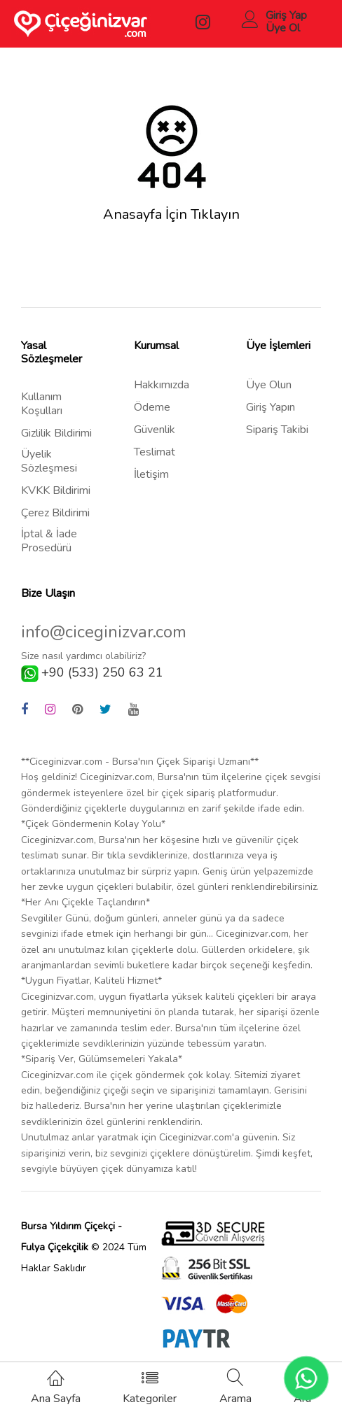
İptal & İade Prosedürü (49, 541)
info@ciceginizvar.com (103, 632)
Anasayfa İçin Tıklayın (171, 214)
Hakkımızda (161, 385)
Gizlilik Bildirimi (56, 433)
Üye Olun (269, 385)
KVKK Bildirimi (55, 490)
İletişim (151, 474)
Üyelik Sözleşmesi (49, 461)
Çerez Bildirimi (55, 513)
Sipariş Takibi (277, 430)
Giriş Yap (286, 15)
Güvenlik (154, 430)
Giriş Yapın (270, 407)
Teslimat (154, 452)
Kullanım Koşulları (41, 404)
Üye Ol (283, 28)
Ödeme (152, 407)
